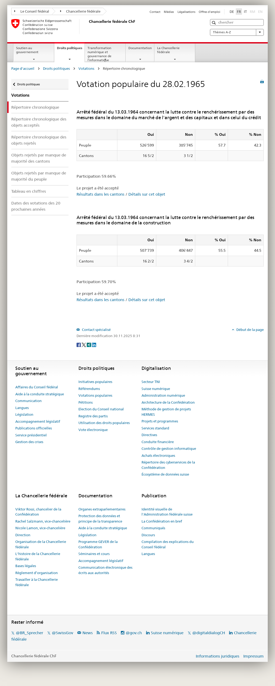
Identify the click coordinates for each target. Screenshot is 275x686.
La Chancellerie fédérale (168, 50)
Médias (169, 12)
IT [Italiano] (245, 11)
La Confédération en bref (162, 521)
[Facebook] (79, 344)
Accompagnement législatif (37, 421)
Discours (148, 535)
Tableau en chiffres (28, 191)
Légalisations (186, 12)
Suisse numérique (156, 388)
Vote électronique (93, 430)
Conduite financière (158, 442)
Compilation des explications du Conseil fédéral (168, 544)
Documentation (140, 48)
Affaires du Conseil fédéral (36, 387)
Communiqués (153, 528)
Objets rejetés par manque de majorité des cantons (38, 158)
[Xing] (89, 344)
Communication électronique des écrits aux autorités (105, 570)
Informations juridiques (217, 656)
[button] (214, 22)
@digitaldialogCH (208, 632)
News (87, 632)
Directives (149, 435)
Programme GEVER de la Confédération (98, 544)
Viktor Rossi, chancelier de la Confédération (38, 512)
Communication (28, 401)
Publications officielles (33, 428)
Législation (24, 414)
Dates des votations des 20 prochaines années (35, 206)
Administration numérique (163, 395)
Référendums (89, 388)
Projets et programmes (160, 421)
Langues (22, 408)
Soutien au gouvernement (27, 50)
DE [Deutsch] (232, 11)
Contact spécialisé (96, 329)
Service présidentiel (31, 435)
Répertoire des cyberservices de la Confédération (168, 465)
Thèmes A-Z (237, 32)
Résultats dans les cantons (100, 194)
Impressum (253, 656)
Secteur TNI (151, 382)
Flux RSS (109, 632)
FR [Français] (239, 11)
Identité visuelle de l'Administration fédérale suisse (167, 512)
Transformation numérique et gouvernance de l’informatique (99, 54)
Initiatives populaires (95, 382)
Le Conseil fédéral (31, 11)
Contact (155, 12)
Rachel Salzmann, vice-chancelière (42, 521)
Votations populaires (95, 395)
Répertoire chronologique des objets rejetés (38, 140)
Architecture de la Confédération (168, 402)
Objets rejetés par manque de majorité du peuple (38, 176)
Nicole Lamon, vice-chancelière (40, 528)
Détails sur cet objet (146, 194)
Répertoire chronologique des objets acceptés (38, 122)
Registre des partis (93, 416)
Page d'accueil (22, 68)
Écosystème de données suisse (165, 474)
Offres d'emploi (209, 12)
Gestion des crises (29, 442)
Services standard (155, 428)
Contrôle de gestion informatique (169, 448)
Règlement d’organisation (36, 573)
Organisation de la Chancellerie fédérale (40, 544)
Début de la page (250, 329)
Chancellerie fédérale (80, 11)
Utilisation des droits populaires (104, 423)
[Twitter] (84, 344)
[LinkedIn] (94, 344)
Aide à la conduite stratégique (39, 394)
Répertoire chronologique (35, 107)
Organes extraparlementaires (101, 509)
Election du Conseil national (101, 409)
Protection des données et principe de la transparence (100, 518)
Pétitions (85, 402)
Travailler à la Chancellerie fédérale (36, 582)
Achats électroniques (158, 455)
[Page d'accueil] (87, 26)
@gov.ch (134, 632)
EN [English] (260, 11)
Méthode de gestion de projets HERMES (166, 412)
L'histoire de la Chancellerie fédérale (37, 556)
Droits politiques (71, 50)
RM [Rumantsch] (252, 11)
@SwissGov (62, 632)
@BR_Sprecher (29, 632)
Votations (86, 68)
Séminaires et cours (94, 554)
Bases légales (25, 566)
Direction (22, 535)
